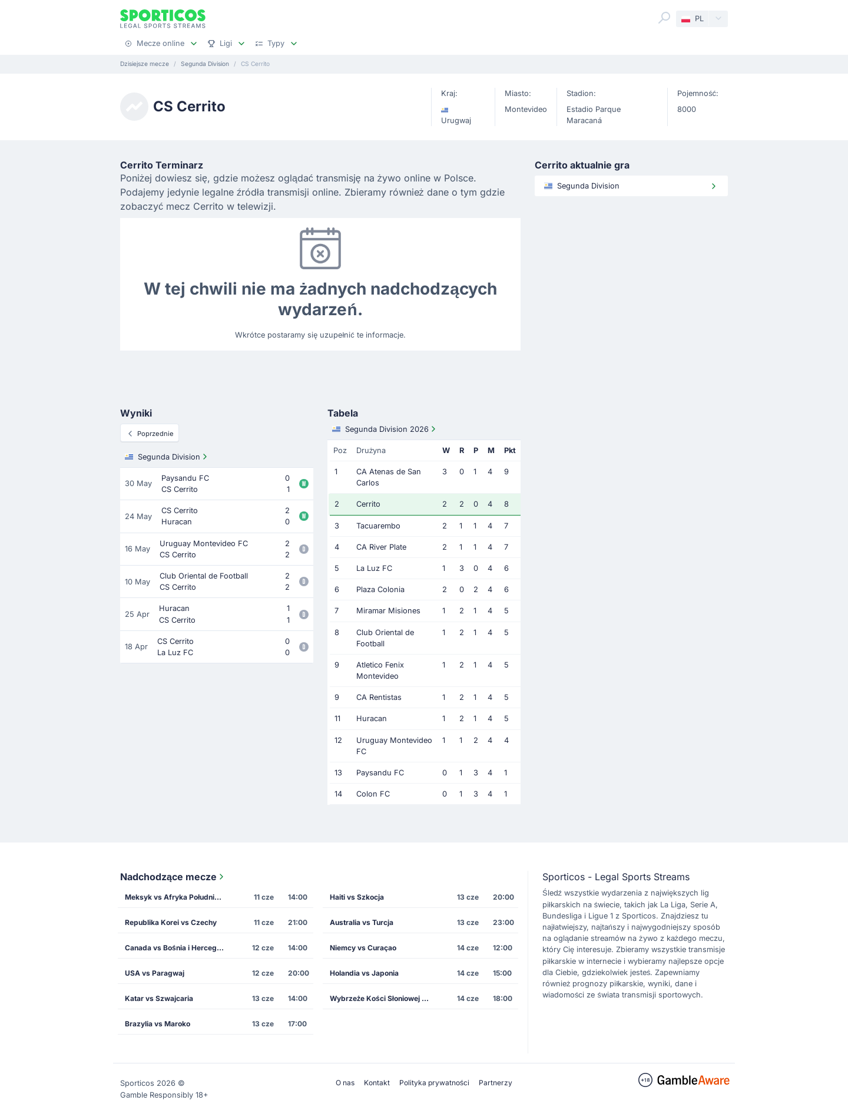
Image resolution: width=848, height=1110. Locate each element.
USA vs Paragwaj (154, 973)
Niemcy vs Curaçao (363, 947)
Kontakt (377, 1082)
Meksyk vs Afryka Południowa (176, 897)
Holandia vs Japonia (364, 973)
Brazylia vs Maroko (157, 1023)
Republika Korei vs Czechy (171, 922)
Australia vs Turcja (361, 922)
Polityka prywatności (434, 1082)
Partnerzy (495, 1082)
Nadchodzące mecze (173, 877)
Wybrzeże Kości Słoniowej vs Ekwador (383, 998)
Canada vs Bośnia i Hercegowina (178, 947)
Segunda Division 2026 (385, 429)
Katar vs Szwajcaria (159, 998)
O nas (345, 1082)
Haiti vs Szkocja (357, 897)
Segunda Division (167, 456)
